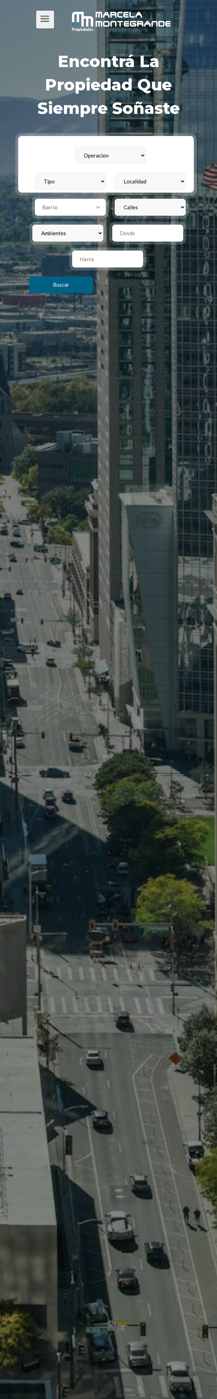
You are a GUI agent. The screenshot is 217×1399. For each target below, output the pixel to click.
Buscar (61, 284)
